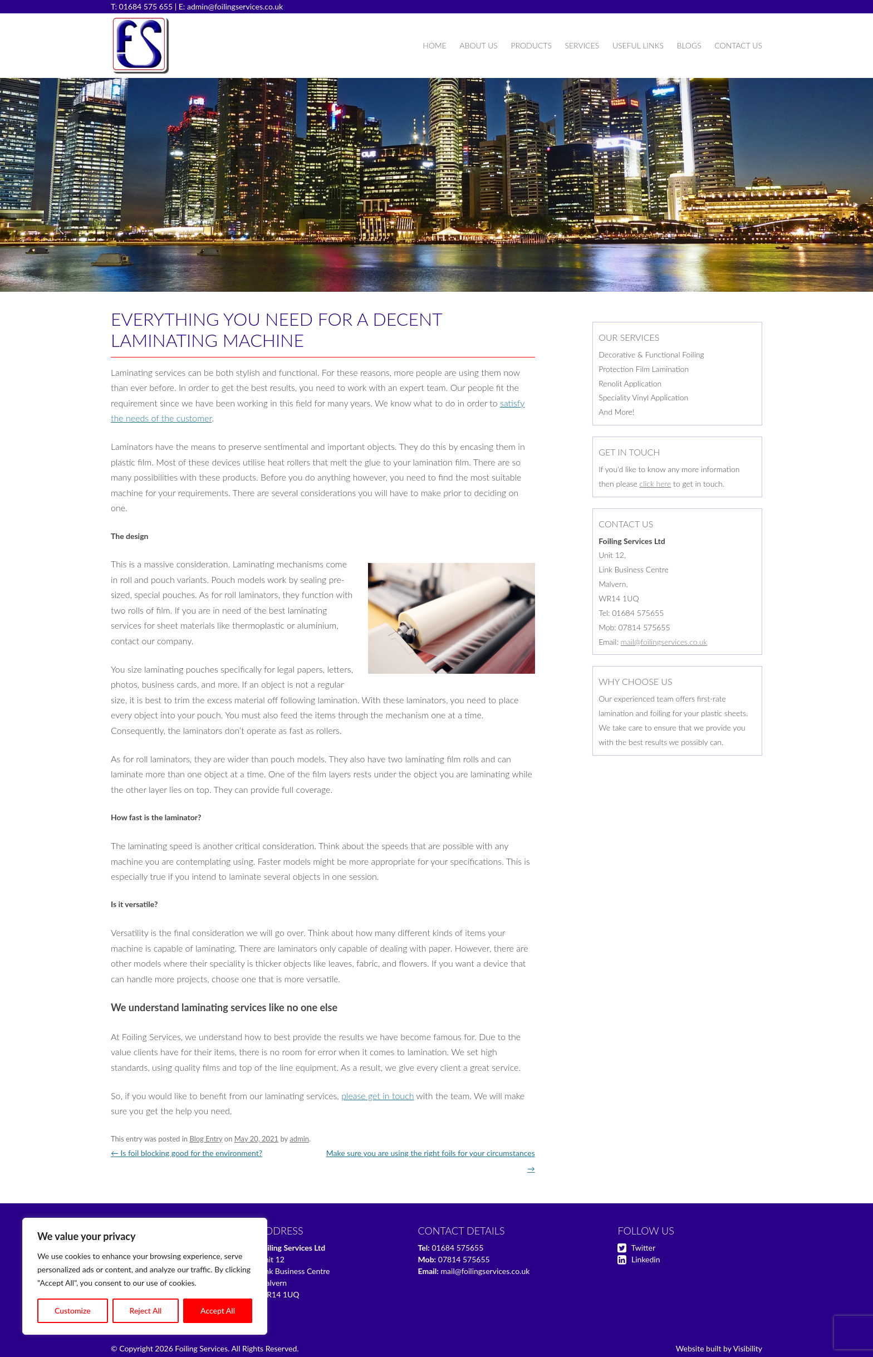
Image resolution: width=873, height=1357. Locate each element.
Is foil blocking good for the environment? (186, 1153)
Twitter (643, 1247)
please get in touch (377, 1095)
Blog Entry (205, 1138)
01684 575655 (457, 1247)
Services (582, 45)
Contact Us (738, 45)
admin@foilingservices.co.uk (235, 6)
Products (531, 45)
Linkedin (645, 1259)
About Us (478, 45)
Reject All (146, 1310)
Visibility (747, 1348)
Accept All (217, 1310)
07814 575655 (464, 1259)
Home (434, 45)
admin (299, 1138)
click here (655, 483)
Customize (73, 1310)
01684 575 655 (146, 6)
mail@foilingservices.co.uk (664, 641)
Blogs (689, 45)
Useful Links (638, 45)
